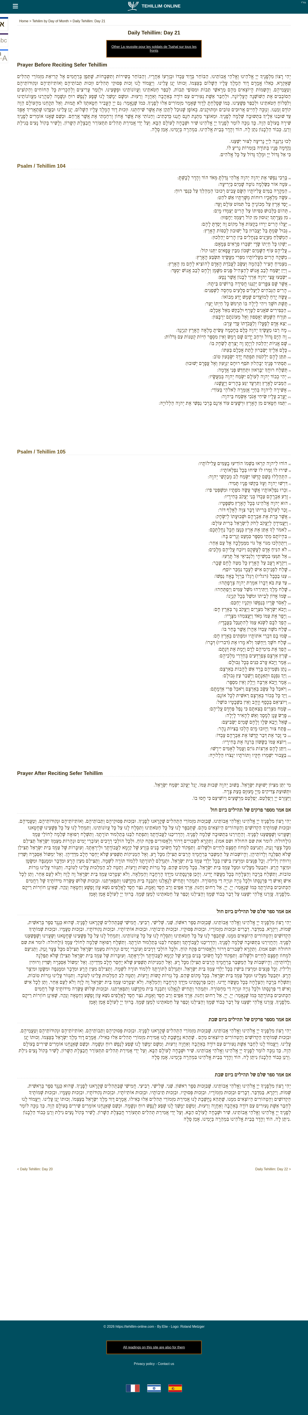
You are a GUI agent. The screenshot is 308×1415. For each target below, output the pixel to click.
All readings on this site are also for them (154, 1347)
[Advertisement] (154, 433)
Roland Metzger (192, 1326)
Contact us (166, 1364)
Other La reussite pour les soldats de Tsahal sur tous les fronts (154, 48)
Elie (165, 1326)
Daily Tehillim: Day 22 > (273, 1169)
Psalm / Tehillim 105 (41, 452)
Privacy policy (144, 1364)
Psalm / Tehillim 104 (41, 166)
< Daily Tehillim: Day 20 (35, 1169)
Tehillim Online (154, 5)
